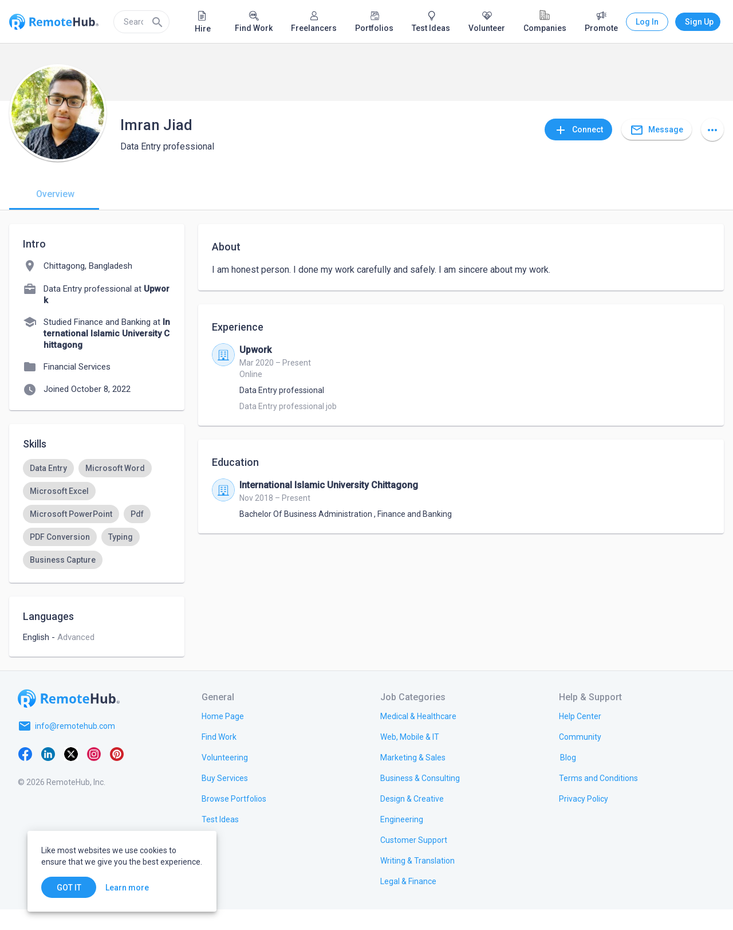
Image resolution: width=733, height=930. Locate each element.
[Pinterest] (116, 774)
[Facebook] (25, 774)
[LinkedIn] (48, 774)
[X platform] (71, 774)
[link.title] (222, 736)
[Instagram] (93, 774)
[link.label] (580, 736)
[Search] (157, 21)
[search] (141, 22)
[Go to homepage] (69, 719)
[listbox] (97, 514)
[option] (48, 468)
